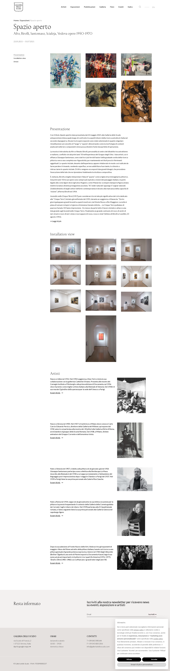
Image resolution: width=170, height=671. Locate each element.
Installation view (20, 58)
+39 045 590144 (95, 640)
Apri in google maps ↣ (22, 646)
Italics (130, 7)
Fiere (112, 7)
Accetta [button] (154, 659)
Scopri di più (55, 393)
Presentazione (19, 55)
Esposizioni (75, 7)
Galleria (102, 7)
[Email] (101, 614)
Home (16, 20)
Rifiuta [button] (129, 659)
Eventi (120, 7)
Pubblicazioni (89, 7)
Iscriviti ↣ (152, 614)
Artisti (63, 7)
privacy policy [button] (139, 630)
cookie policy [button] (158, 639)
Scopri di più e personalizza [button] (142, 664)
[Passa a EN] (153, 7)
